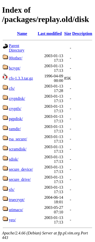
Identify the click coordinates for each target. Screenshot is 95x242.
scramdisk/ (17, 149)
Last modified (50, 33)
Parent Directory (16, 47)
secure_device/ (21, 169)
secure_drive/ (20, 179)
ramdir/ (15, 129)
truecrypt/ (17, 199)
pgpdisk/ (16, 119)
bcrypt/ (14, 68)
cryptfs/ (15, 108)
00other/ (15, 58)
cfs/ (12, 88)
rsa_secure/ (18, 139)
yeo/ (12, 220)
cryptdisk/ (17, 98)
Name (22, 33)
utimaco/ (16, 210)
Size (67, 33)
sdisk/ (13, 159)
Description (82, 33)
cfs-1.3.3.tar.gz (21, 78)
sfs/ (11, 189)
